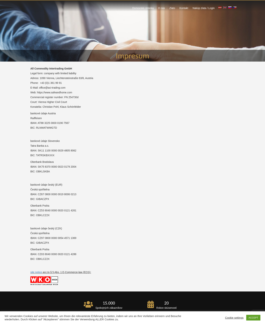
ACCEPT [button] (253, 317)
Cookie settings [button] (234, 317)
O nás (161, 8)
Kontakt (183, 8)
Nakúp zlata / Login (203, 8)
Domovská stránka (143, 8)
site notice (36, 272)
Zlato (172, 8)
